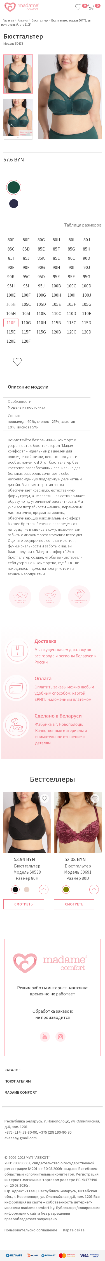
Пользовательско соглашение (30, 1230)
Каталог (22, 20)
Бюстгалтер (40, 20)
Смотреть (23, 904)
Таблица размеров (83, 225)
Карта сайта (74, 1230)
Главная (8, 20)
